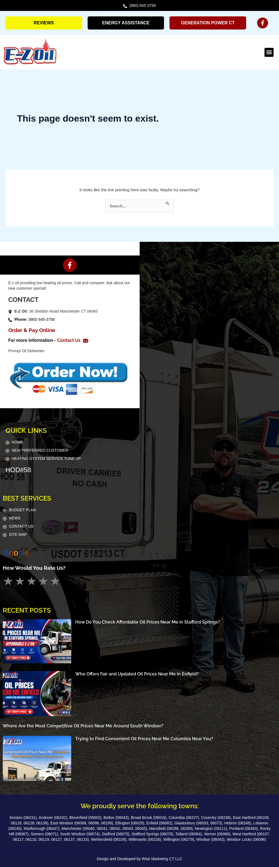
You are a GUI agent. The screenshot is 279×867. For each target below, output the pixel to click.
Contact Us (69, 340)
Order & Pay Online (31, 330)
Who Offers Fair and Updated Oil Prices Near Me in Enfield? (137, 674)
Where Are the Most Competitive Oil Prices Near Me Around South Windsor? (83, 725)
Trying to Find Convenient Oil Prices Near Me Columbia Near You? (144, 738)
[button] (269, 52)
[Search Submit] (168, 202)
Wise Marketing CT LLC (162, 859)
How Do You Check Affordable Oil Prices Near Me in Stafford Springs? (147, 622)
